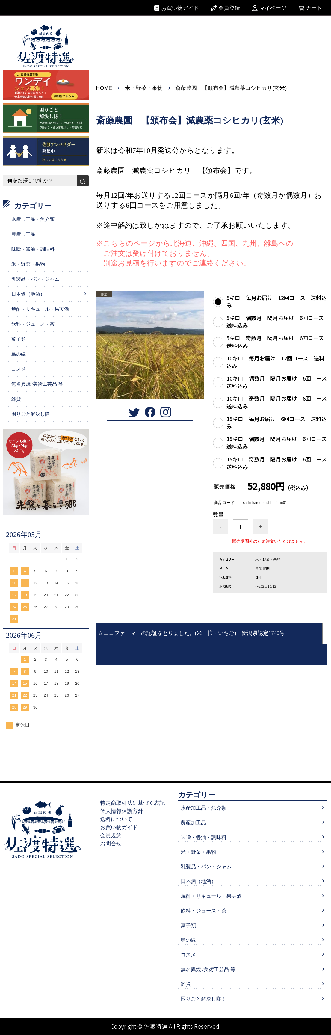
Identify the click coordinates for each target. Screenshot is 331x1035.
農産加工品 (23, 234)
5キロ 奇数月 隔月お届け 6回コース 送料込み (276, 341)
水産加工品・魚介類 (33, 219)
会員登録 (229, 8)
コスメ (18, 369)
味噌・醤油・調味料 (33, 249)
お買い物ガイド (180, 8)
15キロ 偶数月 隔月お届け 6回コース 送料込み (276, 442)
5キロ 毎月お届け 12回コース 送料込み (276, 301)
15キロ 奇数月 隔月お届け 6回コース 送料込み (276, 462)
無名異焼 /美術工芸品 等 (37, 384)
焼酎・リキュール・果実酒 (40, 309)
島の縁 (18, 354)
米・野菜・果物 (144, 88)
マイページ (272, 8)
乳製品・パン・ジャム (35, 279)
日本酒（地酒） (28, 294)
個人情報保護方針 (121, 811)
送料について (116, 819)
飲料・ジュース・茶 (33, 324)
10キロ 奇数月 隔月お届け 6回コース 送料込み (276, 402)
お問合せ (111, 844)
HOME (104, 88)
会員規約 (111, 835)
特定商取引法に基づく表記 (132, 803)
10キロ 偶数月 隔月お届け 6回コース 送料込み (276, 381)
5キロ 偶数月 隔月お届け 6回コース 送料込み (276, 321)
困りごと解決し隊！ (33, 414)
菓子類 (18, 339)
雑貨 (16, 399)
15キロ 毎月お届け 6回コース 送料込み (276, 422)
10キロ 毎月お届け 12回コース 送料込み (275, 361)
